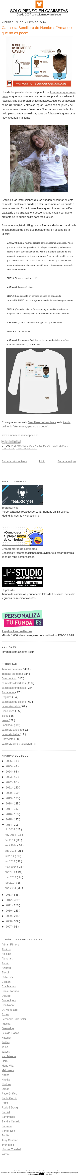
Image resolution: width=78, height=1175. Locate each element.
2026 (9, 761)
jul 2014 (10, 856)
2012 (9, 900)
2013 (9, 894)
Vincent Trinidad (11, 1149)
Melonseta (8, 1070)
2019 (9, 798)
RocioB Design (10, 1107)
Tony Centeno (10, 1140)
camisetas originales (14, 687)
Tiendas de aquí (26, 449)
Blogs (5, 715)
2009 (9, 916)
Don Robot (8, 1005)
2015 (9, 819)
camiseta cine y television (17, 743)
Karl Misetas (9, 1056)
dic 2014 (10, 829)
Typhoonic (8, 1144)
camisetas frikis (11, 706)
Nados (5, 1075)
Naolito (6, 1079)
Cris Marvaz (9, 986)
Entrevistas (9, 739)
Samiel (6, 1112)
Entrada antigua (67, 461)
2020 (9, 792)
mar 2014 (11, 877)
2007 (9, 926)
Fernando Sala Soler (14, 1019)
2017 (9, 808)
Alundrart (7, 958)
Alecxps (6, 953)
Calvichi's (7, 977)
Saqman (7, 1126)
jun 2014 (10, 861)
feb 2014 (10, 882)
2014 (9, 824)
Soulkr (5, 1135)
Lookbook (8, 725)
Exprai (5, 1014)
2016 (9, 814)
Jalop (5, 1047)
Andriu (5, 963)
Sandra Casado (11, 1121)
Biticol (5, 972)
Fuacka (6, 1023)
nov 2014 (10, 834)
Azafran (6, 967)
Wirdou (6, 1154)
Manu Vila (7, 1065)
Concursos (8, 711)
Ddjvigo (6, 995)
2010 (9, 910)
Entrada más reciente (14, 461)
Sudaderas (8, 692)
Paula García (9, 1098)
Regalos (7, 697)
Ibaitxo (5, 1042)
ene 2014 (11, 888)
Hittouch (6, 1037)
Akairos (6, 949)
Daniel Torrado (10, 991)
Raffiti (5, 1102)
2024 (9, 771)
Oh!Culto (8, 449)
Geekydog (8, 1028)
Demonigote (9, 1000)
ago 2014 (11, 850)
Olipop (5, 1089)
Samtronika (8, 1116)
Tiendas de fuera (12, 673)
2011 (9, 905)
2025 (9, 766)
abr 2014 (10, 872)
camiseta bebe (11, 734)
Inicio (42, 461)
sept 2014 (11, 845)
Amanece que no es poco (34, 446)
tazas (5, 720)
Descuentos (9, 678)
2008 (9, 921)
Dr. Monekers (9, 1009)
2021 (9, 787)
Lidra (5, 1061)
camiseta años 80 (12, 729)
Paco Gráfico (9, 1093)
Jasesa (6, 1051)
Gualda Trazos (10, 1033)
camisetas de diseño (14, 701)
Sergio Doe (8, 1130)
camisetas (60, 446)
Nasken (6, 1084)
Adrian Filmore (10, 944)
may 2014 (11, 866)
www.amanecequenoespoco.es (20, 435)
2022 (9, 782)
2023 (9, 777)
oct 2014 (10, 840)
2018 (9, 803)
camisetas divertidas (14, 683)
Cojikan (6, 981)
